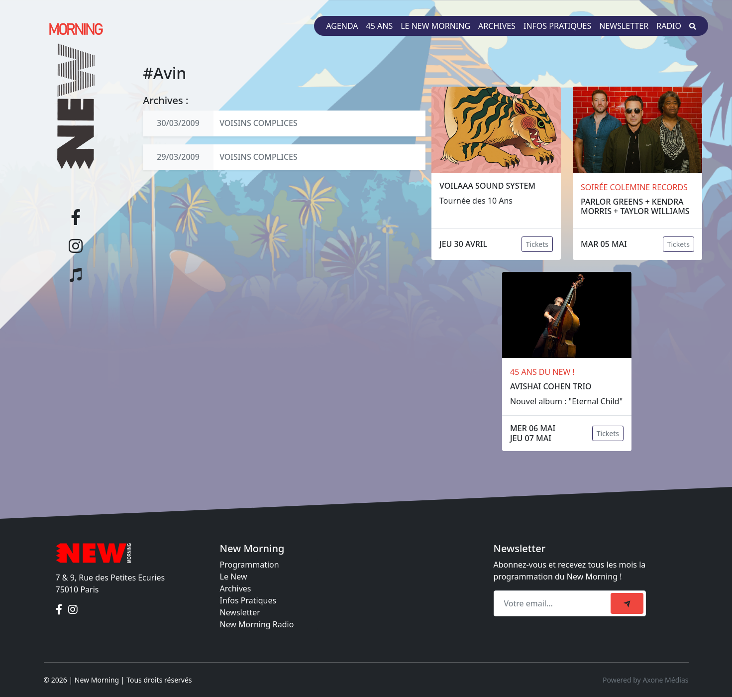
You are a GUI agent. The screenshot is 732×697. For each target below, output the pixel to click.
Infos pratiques (557, 25)
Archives (497, 25)
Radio (668, 25)
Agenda (342, 25)
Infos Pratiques (248, 600)
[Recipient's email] (553, 603)
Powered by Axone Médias (645, 680)
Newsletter (623, 25)
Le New (233, 576)
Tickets (537, 244)
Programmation (249, 564)
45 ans (379, 25)
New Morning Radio (257, 624)
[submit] (627, 603)
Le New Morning (435, 25)
